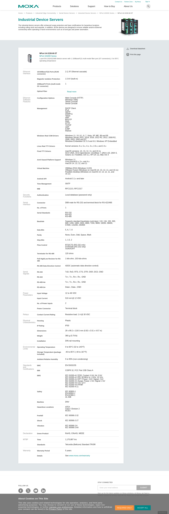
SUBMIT (143, 488)
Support (91, 6)
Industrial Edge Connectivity (45, 13)
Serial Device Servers (67, 13)
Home (20, 13)
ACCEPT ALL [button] (142, 508)
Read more (71, 92)
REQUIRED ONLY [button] (124, 508)
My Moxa (138, 1)
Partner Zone (128, 1)
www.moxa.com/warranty (79, 456)
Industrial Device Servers (87, 13)
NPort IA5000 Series (106, 13)
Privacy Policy (55, 509)
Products (29, 13)
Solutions (74, 6)
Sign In (147, 1)
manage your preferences (61, 507)
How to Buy (109, 6)
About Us (128, 6)
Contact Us (118, 1)
